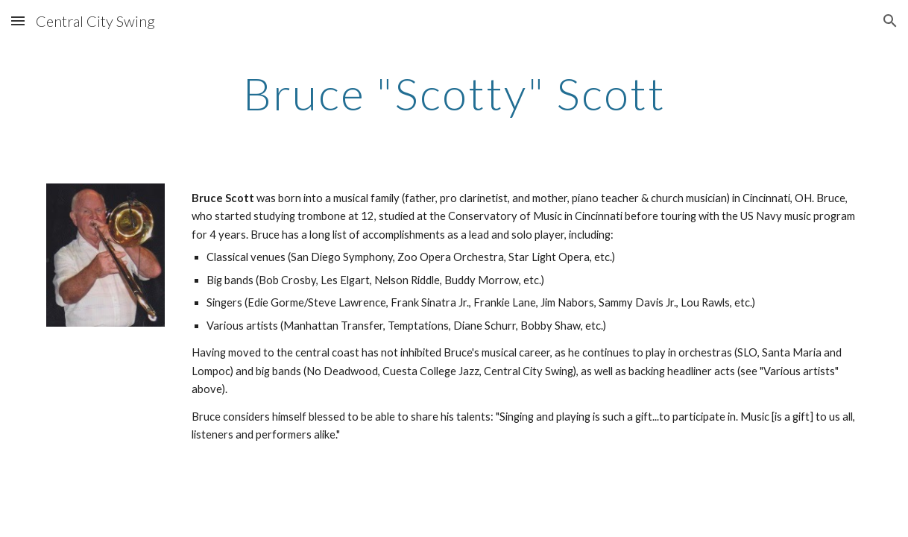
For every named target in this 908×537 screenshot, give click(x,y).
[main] (454, 93)
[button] (18, 20)
